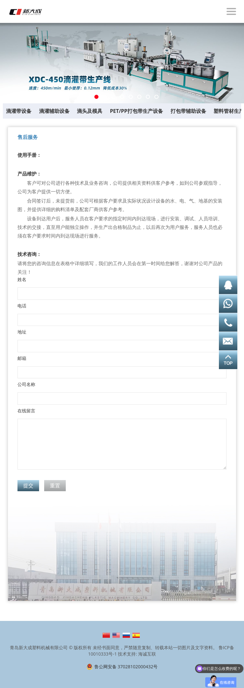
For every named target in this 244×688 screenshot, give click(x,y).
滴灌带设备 (18, 110)
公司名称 (26, 384)
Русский (126, 635)
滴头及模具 (89, 110)
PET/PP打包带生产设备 (136, 110)
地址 (21, 332)
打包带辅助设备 (188, 110)
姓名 (21, 279)
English (116, 635)
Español (136, 635)
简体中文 (106, 635)
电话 (21, 306)
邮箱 (21, 358)
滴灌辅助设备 (54, 110)
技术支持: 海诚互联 (137, 654)
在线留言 (26, 411)
